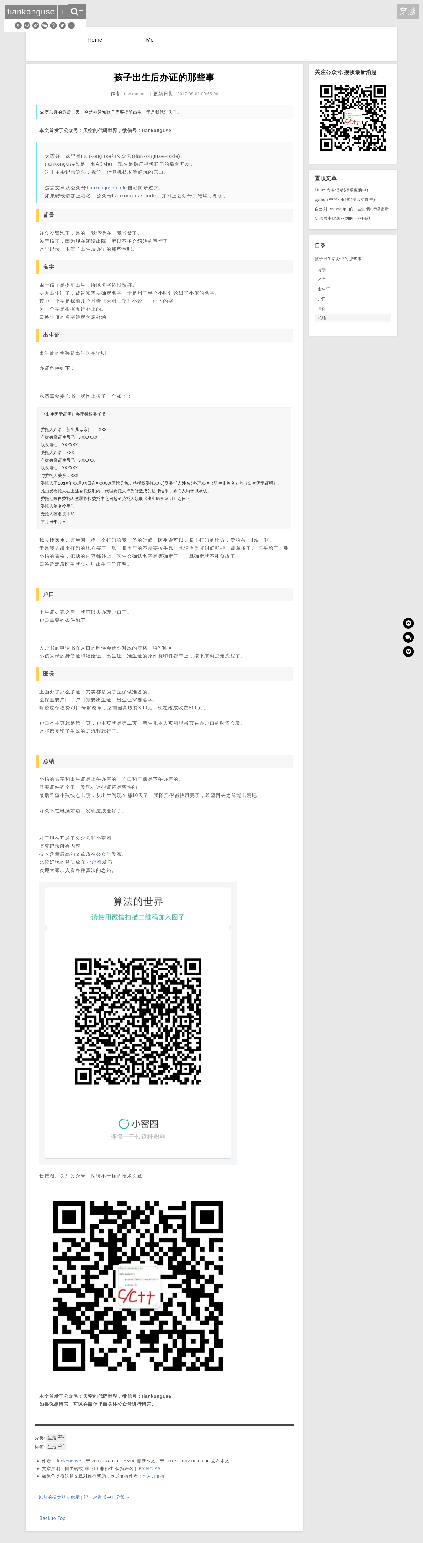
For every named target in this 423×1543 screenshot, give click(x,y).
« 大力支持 (153, 1475)
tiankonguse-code (107, 187)
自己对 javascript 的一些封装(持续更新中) (355, 208)
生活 (55, 1437)
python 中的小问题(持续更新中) (345, 199)
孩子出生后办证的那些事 (338, 258)
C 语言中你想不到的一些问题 (342, 218)
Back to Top (52, 1518)
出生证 (324, 289)
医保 (322, 308)
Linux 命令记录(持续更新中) (341, 190)
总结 (322, 318)
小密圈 (94, 862)
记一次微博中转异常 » (106, 1497)
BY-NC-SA (149, 1468)
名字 (322, 279)
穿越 (407, 11)
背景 (322, 269)
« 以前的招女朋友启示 (57, 1497)
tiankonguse (68, 1460)
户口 (322, 298)
